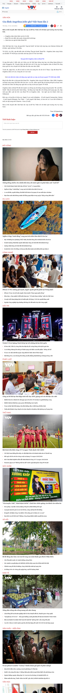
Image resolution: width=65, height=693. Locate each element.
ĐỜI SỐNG (7, 145)
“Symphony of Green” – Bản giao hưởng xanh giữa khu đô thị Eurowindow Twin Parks (30, 616)
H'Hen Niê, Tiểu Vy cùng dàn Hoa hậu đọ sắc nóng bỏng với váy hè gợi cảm (26, 346)
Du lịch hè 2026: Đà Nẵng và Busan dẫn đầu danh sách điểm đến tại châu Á (26, 249)
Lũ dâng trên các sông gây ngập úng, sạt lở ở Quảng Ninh (21, 569)
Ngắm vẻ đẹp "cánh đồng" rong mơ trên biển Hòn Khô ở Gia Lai (23, 189)
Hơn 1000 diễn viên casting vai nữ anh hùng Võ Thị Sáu (20, 669)
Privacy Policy (25, 129)
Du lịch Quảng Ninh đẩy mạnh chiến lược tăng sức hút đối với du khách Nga (26, 242)
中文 (4, 3)
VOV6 (43, 1)
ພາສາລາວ (50, 3)
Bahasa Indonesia (25, 3)
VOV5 (37, 1)
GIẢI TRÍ (6, 306)
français (9, 3)
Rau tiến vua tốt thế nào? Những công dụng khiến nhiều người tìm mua (25, 516)
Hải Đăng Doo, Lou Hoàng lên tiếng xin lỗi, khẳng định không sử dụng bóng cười (28, 356)
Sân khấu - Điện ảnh (12, 628)
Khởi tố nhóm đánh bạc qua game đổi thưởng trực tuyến (21, 403)
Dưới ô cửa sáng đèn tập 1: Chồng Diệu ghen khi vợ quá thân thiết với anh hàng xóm (29, 672)
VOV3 (24, 1)
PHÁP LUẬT (7, 359)
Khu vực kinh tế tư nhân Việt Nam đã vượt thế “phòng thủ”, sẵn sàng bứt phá (27, 620)
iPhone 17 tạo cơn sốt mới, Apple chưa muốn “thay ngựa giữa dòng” (24, 293)
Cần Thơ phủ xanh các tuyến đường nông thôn (18, 560)
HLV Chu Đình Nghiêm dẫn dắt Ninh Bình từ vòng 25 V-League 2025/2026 (26, 459)
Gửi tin (32, 132)
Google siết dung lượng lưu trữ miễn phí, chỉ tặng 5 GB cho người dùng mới (26, 299)
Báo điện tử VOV (7, 139)
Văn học (6, 682)
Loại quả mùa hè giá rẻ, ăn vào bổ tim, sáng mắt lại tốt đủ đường (23, 510)
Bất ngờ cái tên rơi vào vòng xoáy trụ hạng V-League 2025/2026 (23, 456)
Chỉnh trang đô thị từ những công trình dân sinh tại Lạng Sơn (22, 566)
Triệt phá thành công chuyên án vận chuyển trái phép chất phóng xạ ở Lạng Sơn (28, 409)
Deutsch (16, 3)
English (7, 8)
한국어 (44, 3)
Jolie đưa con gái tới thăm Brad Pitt (15, 40)
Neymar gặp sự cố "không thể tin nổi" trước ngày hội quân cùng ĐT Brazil (26, 462)
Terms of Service (33, 129)
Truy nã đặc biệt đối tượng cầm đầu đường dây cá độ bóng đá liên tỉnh (25, 406)
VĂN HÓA (6, 17)
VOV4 (30, 1)
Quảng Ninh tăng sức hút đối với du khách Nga (18, 246)
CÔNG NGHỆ (8, 252)
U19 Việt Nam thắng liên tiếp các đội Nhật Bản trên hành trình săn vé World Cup (28, 453)
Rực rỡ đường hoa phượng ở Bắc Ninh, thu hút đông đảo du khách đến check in (27, 239)
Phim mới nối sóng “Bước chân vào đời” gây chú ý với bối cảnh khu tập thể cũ (27, 678)
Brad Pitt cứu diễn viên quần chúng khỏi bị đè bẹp (20, 38)
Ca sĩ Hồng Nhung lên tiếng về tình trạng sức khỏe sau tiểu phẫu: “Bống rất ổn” (28, 349)
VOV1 (11, 1)
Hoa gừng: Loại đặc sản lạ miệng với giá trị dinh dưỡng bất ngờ (23, 506)
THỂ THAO (7, 413)
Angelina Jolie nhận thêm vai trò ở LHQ (17, 36)
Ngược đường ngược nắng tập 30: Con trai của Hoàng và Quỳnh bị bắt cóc (26, 675)
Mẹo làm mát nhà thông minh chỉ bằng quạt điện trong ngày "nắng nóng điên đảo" (29, 195)
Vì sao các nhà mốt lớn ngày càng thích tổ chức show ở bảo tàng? (23, 352)
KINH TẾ (6, 573)
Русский (58, 3)
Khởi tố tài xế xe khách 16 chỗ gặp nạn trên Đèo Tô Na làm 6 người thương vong (28, 400)
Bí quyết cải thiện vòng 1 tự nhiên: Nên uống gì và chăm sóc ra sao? (24, 513)
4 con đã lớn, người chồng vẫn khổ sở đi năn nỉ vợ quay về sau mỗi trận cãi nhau (27, 192)
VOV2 (17, 1)
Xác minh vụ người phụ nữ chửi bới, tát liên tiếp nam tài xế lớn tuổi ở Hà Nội (26, 563)
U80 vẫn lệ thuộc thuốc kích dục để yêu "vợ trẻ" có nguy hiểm (22, 186)
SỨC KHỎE (7, 466)
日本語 (34, 3)
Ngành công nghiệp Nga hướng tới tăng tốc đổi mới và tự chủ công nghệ (25, 302)
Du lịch (6, 199)
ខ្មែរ (39, 3)
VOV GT (51, 1)
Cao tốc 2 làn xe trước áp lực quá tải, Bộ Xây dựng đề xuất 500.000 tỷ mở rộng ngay (29, 623)
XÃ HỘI (5, 519)
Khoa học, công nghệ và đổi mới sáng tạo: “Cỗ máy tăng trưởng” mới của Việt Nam (28, 296)
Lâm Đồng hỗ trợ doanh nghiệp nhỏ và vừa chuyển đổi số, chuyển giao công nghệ (28, 613)
